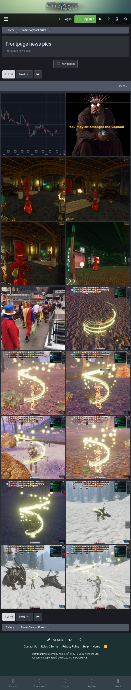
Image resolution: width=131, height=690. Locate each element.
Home (96, 646)
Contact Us (30, 646)
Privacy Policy (70, 646)
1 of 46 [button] (9, 74)
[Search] (126, 19)
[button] (6, 19)
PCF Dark (55, 639)
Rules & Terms (49, 646)
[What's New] (117, 19)
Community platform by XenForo (65, 653)
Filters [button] (121, 86)
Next (24, 74)
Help (86, 646)
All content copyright (59, 657)
